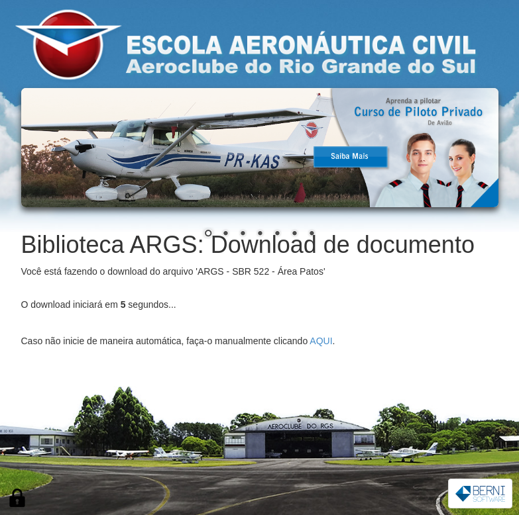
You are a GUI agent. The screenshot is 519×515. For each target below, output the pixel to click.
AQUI (321, 341)
